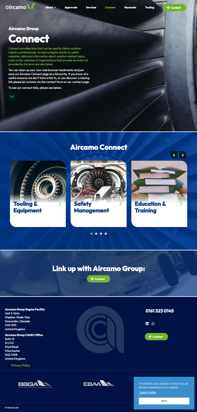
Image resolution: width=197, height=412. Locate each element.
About (49, 7)
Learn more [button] (147, 392)
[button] (91, 234)
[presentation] (174, 154)
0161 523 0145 (160, 311)
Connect (110, 7)
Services (91, 7)
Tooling (149, 7)
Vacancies (130, 7)
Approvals (71, 7)
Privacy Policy (20, 365)
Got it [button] (164, 401)
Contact (176, 7)
